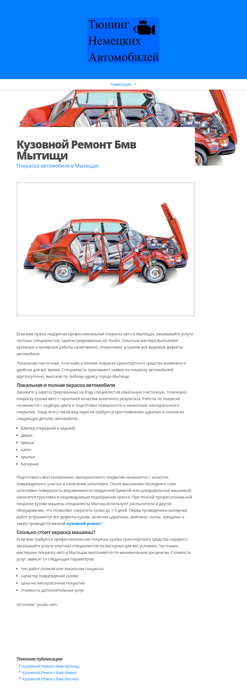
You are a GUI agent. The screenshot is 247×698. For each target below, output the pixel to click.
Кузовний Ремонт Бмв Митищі (50, 666)
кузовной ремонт (84, 523)
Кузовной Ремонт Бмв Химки (49, 672)
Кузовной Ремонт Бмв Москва (50, 678)
